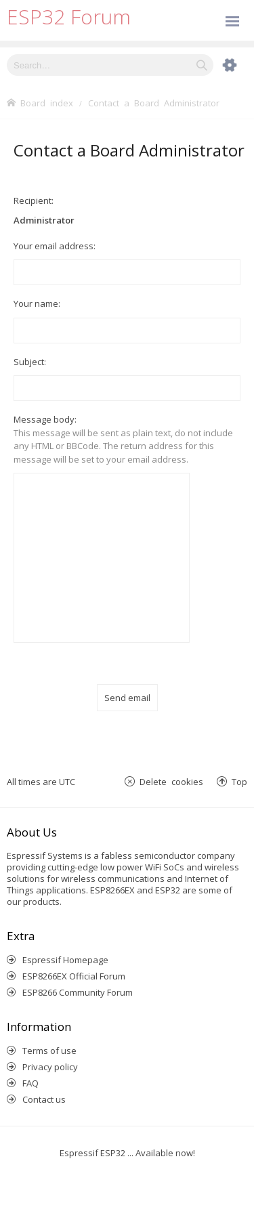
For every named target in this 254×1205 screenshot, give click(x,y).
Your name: (37, 303)
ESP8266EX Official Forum (73, 976)
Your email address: (55, 246)
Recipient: (34, 200)
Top (239, 781)
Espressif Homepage (65, 960)
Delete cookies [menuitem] (171, 781)
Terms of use (49, 1050)
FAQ (30, 1083)
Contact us (44, 1099)
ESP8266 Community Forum (77, 992)
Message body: (45, 419)
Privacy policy (50, 1067)
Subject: (30, 362)
